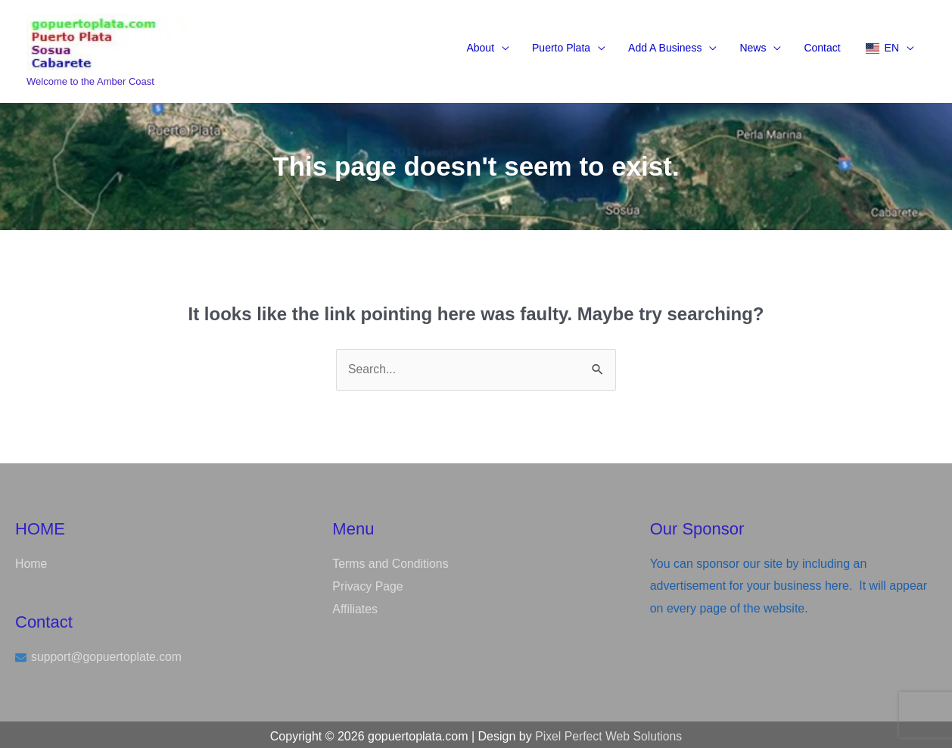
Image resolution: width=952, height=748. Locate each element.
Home (31, 560)
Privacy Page (367, 582)
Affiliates (355, 605)
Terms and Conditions (391, 560)
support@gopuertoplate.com (107, 653)
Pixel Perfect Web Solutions (608, 732)
